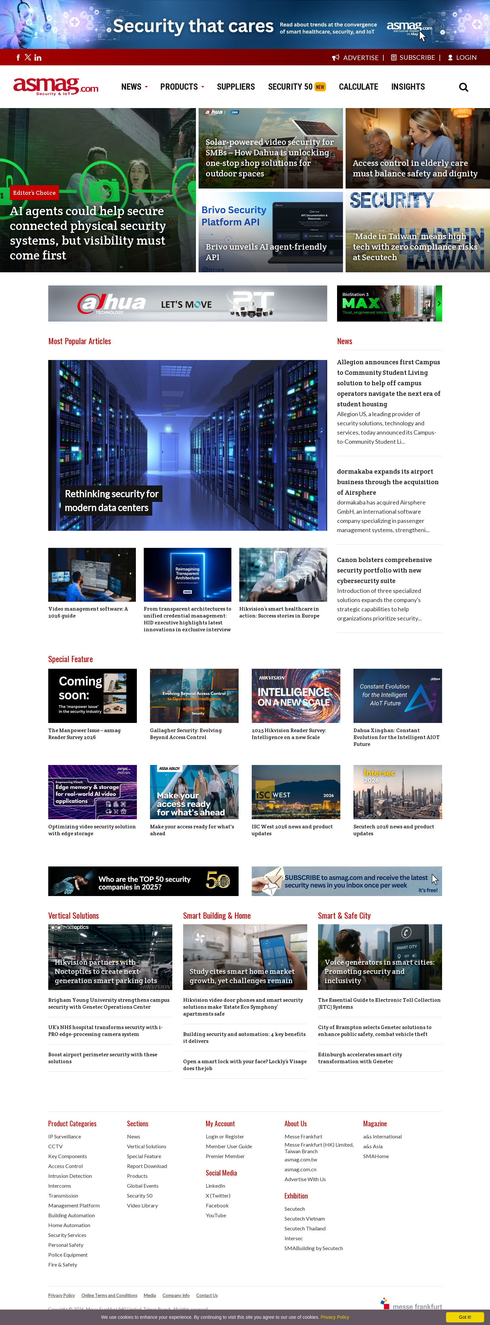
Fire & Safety (62, 1264)
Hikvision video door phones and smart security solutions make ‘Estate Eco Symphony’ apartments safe (243, 1007)
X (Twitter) (218, 1195)
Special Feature (70, 658)
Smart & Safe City (344, 915)
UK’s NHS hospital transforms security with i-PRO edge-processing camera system (105, 1031)
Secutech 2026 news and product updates (393, 830)
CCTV (55, 1146)
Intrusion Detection (70, 1176)
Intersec (294, 1238)
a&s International (382, 1136)
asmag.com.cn (300, 1169)
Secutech (295, 1208)
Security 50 (139, 1195)
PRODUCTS (182, 87)
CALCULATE (358, 87)
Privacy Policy (61, 1295)
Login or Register (225, 1136)
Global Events (143, 1185)
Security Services (67, 1235)
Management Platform (74, 1205)
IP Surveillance (64, 1136)
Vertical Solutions (73, 915)
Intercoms (59, 1185)
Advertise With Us (305, 1179)
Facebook (217, 1205)
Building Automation (71, 1215)
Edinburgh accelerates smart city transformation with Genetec (360, 1058)
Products (137, 1176)
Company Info (176, 1295)
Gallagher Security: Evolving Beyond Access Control (186, 734)
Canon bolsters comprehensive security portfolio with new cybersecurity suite (384, 570)
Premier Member (225, 1156)
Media (150, 1295)
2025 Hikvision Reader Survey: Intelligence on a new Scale (289, 734)
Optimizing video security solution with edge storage (92, 830)
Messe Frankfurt (303, 1136)
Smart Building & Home (217, 915)
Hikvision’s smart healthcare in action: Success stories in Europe (279, 612)
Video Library (142, 1205)
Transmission (63, 1195)
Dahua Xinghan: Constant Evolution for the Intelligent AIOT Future (396, 737)
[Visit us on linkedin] (37, 57)
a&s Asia (373, 1146)
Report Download (147, 1166)
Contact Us (207, 1295)
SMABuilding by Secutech (314, 1248)
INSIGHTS (408, 87)
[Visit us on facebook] (18, 57)
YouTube (216, 1215)
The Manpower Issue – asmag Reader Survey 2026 (84, 734)
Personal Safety (65, 1245)
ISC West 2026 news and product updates (292, 830)
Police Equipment (68, 1254)
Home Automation (69, 1225)
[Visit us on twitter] (28, 57)
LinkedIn (215, 1185)
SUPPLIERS (236, 87)
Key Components (67, 1156)
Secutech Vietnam (305, 1218)
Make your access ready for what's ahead (192, 830)
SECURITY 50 (290, 87)
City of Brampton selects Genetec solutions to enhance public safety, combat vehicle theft (375, 1031)
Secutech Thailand (305, 1228)
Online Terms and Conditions (109, 1295)
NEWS (134, 87)
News (133, 1136)
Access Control (65, 1166)
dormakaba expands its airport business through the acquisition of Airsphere (388, 482)
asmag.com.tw (301, 1159)
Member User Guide (229, 1146)
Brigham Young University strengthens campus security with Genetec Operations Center (108, 1003)
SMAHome (376, 1156)
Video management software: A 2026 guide (88, 612)
